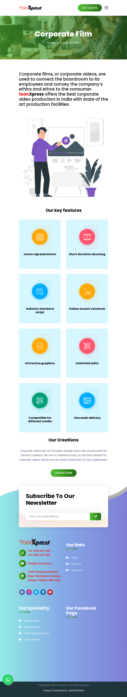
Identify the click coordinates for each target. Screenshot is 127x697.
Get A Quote (89, 7)
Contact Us (74, 570)
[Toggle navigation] (106, 7)
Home (51, 43)
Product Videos (29, 620)
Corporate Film (29, 639)
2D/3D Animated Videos (34, 633)
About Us (73, 564)
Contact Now (63, 473)
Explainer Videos (30, 627)
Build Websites (76, 690)
